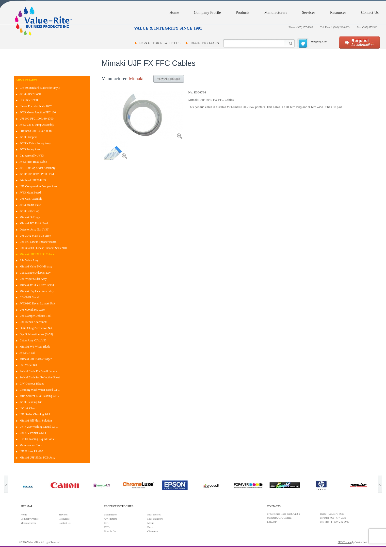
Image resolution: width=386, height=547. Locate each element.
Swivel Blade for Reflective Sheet (39, 377)
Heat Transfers (154, 518)
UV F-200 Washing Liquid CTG (38, 426)
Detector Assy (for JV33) (34, 229)
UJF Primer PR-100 (31, 451)
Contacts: (274, 506)
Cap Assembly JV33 (31, 155)
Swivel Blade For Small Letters (38, 371)
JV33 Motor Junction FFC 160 (37, 112)
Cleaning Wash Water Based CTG (39, 389)
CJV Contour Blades (31, 383)
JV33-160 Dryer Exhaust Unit (37, 303)
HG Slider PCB (28, 100)
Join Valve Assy (28, 260)
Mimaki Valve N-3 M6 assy (35, 266)
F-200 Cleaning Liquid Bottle (36, 439)
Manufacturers (275, 12)
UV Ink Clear (27, 408)
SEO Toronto (345, 542)
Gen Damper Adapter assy (34, 272)
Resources (338, 12)
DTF (106, 523)
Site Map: (26, 506)
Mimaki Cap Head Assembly (36, 291)
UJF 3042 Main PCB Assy (35, 235)
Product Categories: (119, 506)
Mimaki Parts (26, 80)
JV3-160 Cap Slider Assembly (37, 168)
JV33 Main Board (30, 192)
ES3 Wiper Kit (28, 365)
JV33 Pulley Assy (29, 149)
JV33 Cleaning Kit (30, 402)
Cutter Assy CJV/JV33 (32, 340)
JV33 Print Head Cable (33, 161)
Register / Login (205, 43)
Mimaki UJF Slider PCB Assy (37, 457)
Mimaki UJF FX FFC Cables (36, 254)
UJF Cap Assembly (30, 198)
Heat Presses (154, 514)
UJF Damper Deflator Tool (35, 316)
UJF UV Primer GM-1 (32, 433)
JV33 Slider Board (30, 94)
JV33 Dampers (28, 137)
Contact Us (370, 12)
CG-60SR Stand (29, 297)
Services (308, 12)
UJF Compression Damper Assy (38, 186)
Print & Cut (110, 531)
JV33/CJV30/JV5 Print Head (36, 174)
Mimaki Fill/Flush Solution (35, 420)
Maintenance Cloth (30, 445)
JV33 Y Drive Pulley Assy (34, 143)
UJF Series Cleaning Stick (34, 414)
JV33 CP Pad (27, 352)
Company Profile (207, 12)
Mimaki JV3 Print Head (33, 223)
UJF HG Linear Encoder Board (37, 242)
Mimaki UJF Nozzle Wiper (35, 359)
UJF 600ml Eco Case (32, 309)
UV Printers (110, 518)
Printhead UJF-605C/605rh (35, 131)
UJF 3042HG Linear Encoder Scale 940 (43, 248)
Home (174, 12)
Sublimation (110, 514)
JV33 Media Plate (30, 205)
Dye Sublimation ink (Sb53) (36, 334)
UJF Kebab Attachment (33, 322)
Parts (149, 527)
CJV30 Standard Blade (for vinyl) (39, 87)
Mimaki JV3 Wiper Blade (34, 346)
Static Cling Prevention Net (35, 328)
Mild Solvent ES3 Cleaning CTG (39, 396)
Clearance (152, 531)
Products (242, 12)
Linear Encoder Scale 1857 (35, 106)
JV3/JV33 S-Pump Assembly (36, 124)
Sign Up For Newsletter (161, 43)
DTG (107, 527)
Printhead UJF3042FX (32, 180)
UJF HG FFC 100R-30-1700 (36, 118)
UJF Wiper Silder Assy (33, 279)
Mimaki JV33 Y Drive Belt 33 (37, 285)
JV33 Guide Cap (29, 211)
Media (150, 523)
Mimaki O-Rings (29, 217)
